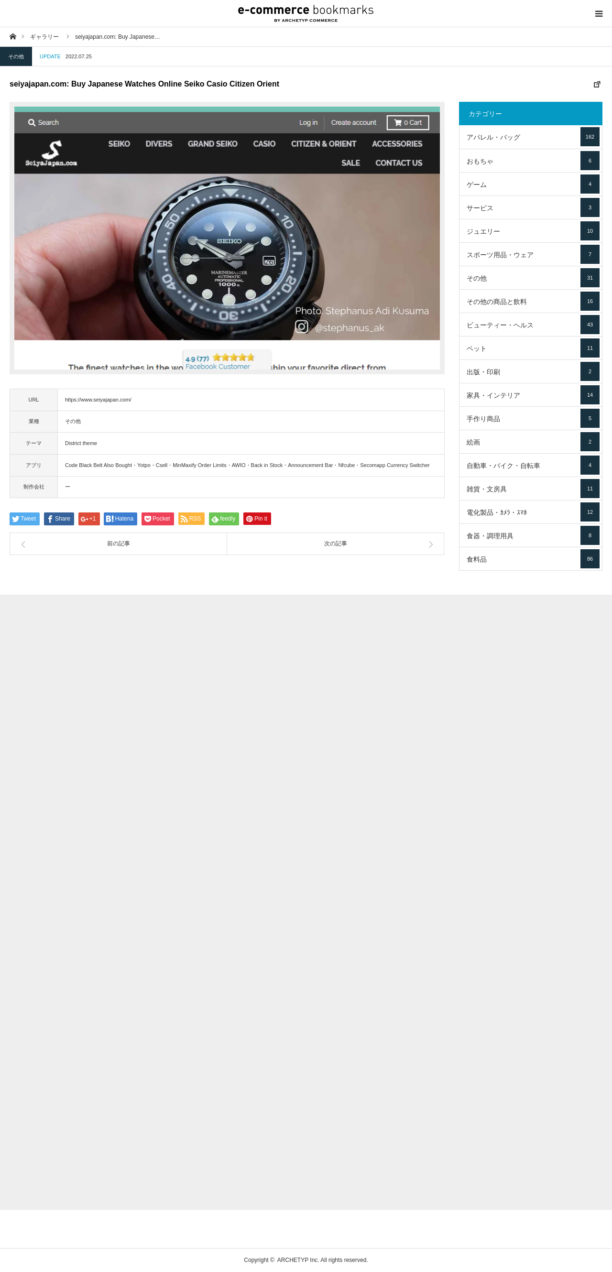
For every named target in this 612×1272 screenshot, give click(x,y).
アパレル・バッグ (533, 136)
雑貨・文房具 (533, 488)
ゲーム (533, 184)
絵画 (533, 441)
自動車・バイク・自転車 (533, 465)
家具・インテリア (533, 394)
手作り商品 (533, 418)
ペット (533, 348)
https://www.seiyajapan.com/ (98, 399)
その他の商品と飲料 (533, 301)
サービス (533, 207)
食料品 (533, 558)
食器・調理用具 (533, 535)
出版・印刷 (533, 371)
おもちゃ (533, 160)
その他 (16, 56)
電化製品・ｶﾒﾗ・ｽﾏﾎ (533, 512)
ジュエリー (533, 230)
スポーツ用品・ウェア (533, 254)
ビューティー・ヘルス (533, 324)
